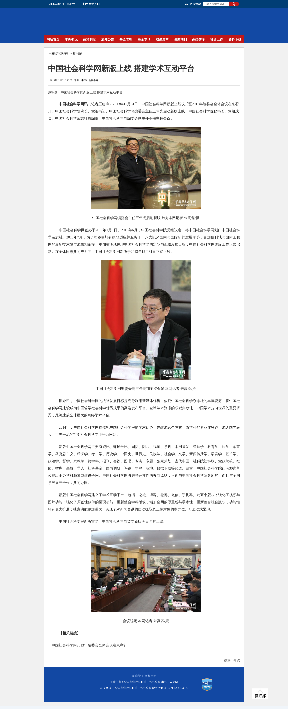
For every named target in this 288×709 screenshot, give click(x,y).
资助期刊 (180, 39)
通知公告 (107, 39)
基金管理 (125, 39)
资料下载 (234, 39)
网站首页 (53, 39)
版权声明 (150, 675)
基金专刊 (144, 39)
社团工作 (216, 39)
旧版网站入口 (91, 4)
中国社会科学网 (89, 80)
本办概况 (71, 39)
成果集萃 (162, 39)
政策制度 (89, 39)
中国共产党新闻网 (58, 53)
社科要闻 (78, 53)
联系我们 (137, 675)
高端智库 (198, 39)
